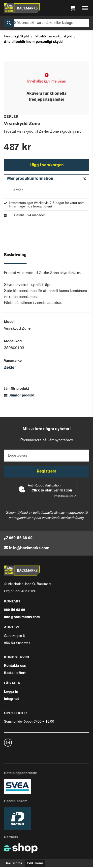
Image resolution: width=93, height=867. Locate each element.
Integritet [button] (11, 699)
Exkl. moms (35, 863)
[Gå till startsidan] (22, 8)
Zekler (10, 368)
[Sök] (46, 23)
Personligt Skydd (16, 36)
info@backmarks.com (29, 548)
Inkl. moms (14, 863)
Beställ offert (15, 673)
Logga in (11, 691)
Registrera (46, 471)
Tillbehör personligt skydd (53, 36)
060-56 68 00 (20, 538)
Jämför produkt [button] (19, 395)
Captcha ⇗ (65, 496)
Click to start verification (51, 490)
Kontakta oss (15, 666)
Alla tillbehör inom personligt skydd (33, 42)
